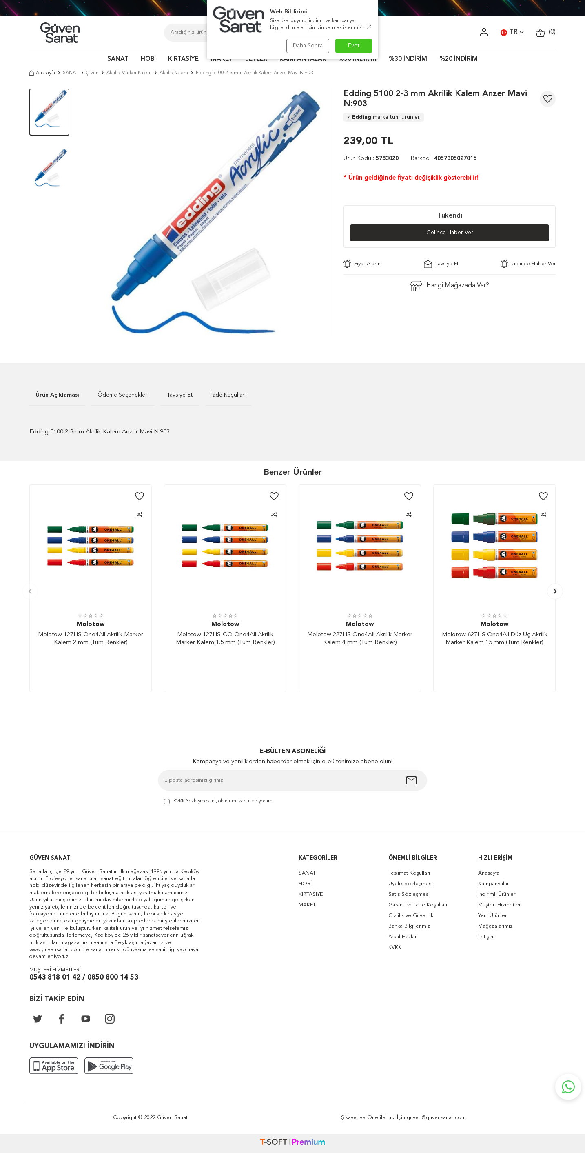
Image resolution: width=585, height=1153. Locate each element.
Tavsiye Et (441, 264)
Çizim (92, 73)
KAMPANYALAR (302, 59)
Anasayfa (42, 73)
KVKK (394, 947)
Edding (384, 117)
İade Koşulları (228, 395)
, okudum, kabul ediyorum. (219, 802)
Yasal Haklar (402, 937)
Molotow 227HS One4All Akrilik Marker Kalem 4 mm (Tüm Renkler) (359, 639)
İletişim (486, 937)
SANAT (118, 59)
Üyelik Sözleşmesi (410, 883)
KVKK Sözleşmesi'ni (194, 801)
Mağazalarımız (495, 926)
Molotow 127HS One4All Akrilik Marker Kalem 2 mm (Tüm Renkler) (90, 639)
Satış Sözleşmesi (409, 894)
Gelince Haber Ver (449, 232)
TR (512, 32)
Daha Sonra (308, 46)
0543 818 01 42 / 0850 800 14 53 (83, 977)
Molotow (90, 625)
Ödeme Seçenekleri (123, 395)
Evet (354, 46)
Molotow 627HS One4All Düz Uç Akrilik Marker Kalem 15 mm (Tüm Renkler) (494, 639)
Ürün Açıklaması (57, 395)
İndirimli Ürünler (496, 894)
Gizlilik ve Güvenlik (410, 915)
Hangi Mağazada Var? (449, 286)
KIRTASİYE (183, 59)
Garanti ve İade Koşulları (417, 905)
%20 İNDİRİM (458, 59)
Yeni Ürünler (492, 915)
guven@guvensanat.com (436, 1117)
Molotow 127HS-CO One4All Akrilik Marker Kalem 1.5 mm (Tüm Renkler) (225, 639)
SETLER (256, 59)
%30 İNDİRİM (408, 59)
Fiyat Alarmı (362, 264)
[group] (206, 213)
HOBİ (148, 59)
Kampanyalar (493, 883)
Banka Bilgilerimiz (409, 926)
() (546, 32)
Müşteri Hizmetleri (500, 905)
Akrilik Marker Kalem (129, 73)
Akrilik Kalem (174, 73)
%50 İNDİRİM (357, 59)
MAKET (222, 59)
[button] (30, 591)
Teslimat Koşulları (409, 873)
